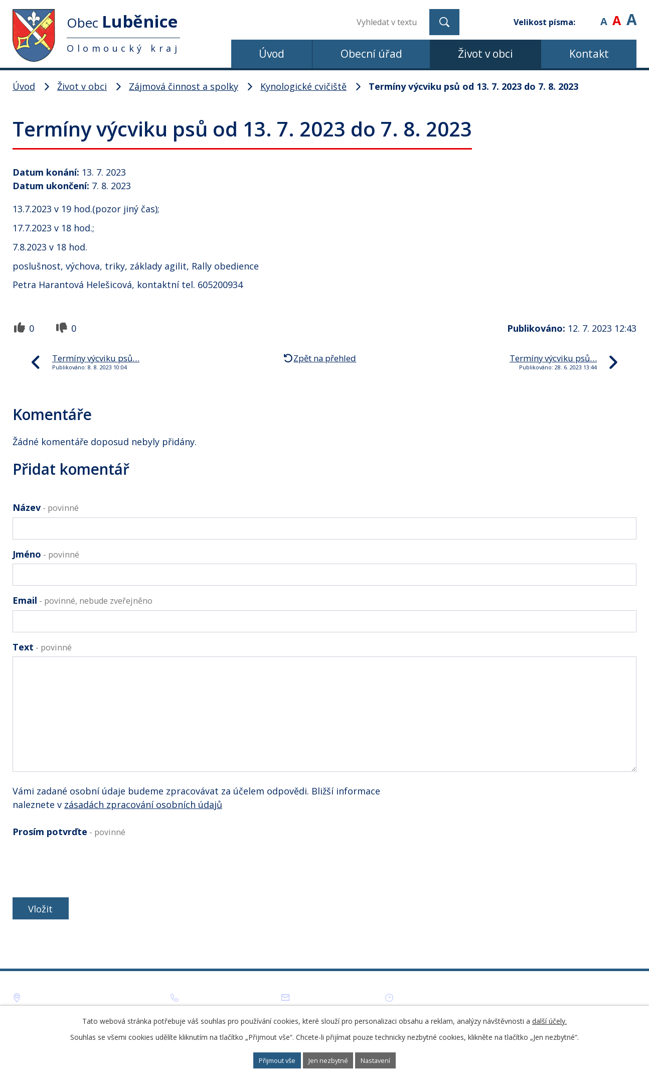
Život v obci (485, 54)
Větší (631, 15)
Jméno (46, 554)
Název (46, 507)
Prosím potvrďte (69, 832)
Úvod (271, 54)
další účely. (549, 1019)
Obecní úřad (371, 54)
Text (42, 647)
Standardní (616, 15)
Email (82, 600)
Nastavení (389, 1059)
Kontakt (589, 54)
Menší (603, 15)
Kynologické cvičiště (303, 86)
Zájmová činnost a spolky (183, 86)
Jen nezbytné (329, 1059)
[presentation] (89, 865)
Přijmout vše (264, 1059)
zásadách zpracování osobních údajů (143, 804)
